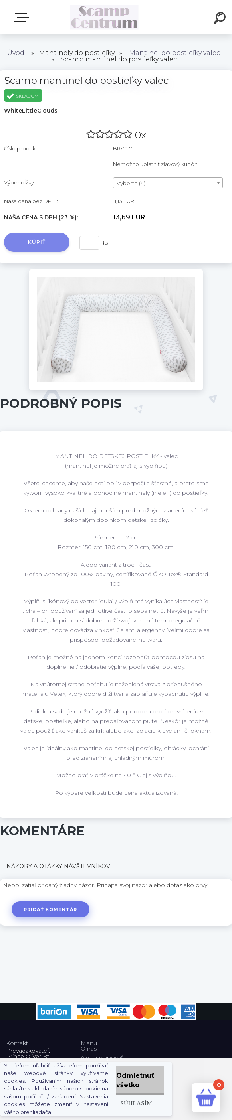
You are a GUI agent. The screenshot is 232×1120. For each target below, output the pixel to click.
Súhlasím (136, 1103)
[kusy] (89, 243)
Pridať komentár (50, 909)
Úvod (15, 53)
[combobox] (168, 182)
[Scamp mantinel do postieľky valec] (116, 272)
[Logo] (104, 17)
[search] (221, 19)
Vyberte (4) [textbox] (131, 183)
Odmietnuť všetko (135, 1080)
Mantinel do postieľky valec (174, 53)
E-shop (23, 17)
